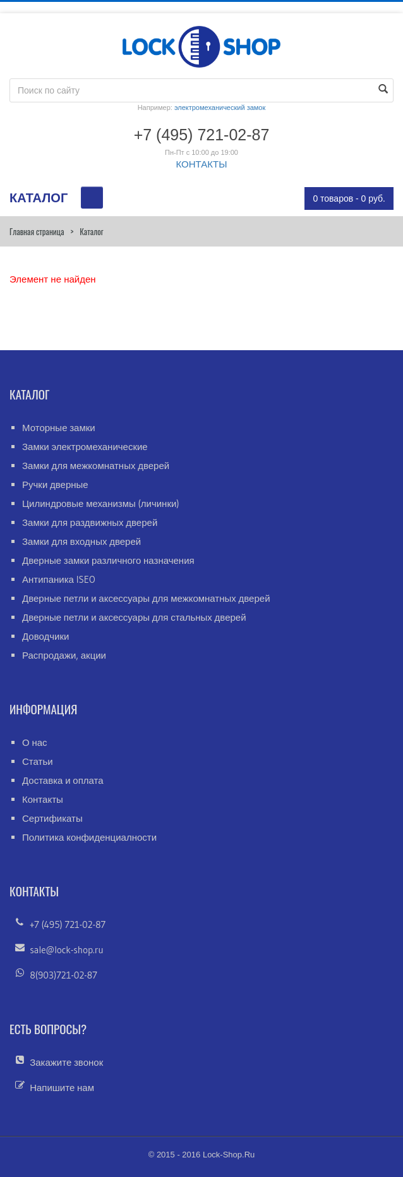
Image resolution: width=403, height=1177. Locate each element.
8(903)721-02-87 (63, 975)
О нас (34, 742)
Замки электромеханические (85, 447)
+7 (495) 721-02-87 (67, 924)
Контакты (42, 799)
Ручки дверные (55, 485)
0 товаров (349, 198)
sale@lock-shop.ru (66, 950)
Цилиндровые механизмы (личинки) (100, 503)
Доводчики (45, 636)
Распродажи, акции (64, 655)
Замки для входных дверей (81, 541)
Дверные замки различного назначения (108, 560)
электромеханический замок (219, 107)
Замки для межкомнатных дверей (95, 466)
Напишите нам (62, 1088)
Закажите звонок (66, 1062)
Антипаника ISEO (58, 579)
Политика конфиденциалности (89, 837)
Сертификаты (52, 818)
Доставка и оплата (63, 780)
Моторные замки (58, 428)
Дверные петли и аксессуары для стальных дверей (134, 617)
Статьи (37, 761)
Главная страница (36, 231)
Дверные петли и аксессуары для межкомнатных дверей (146, 598)
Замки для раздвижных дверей (89, 522)
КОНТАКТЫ (201, 164)
